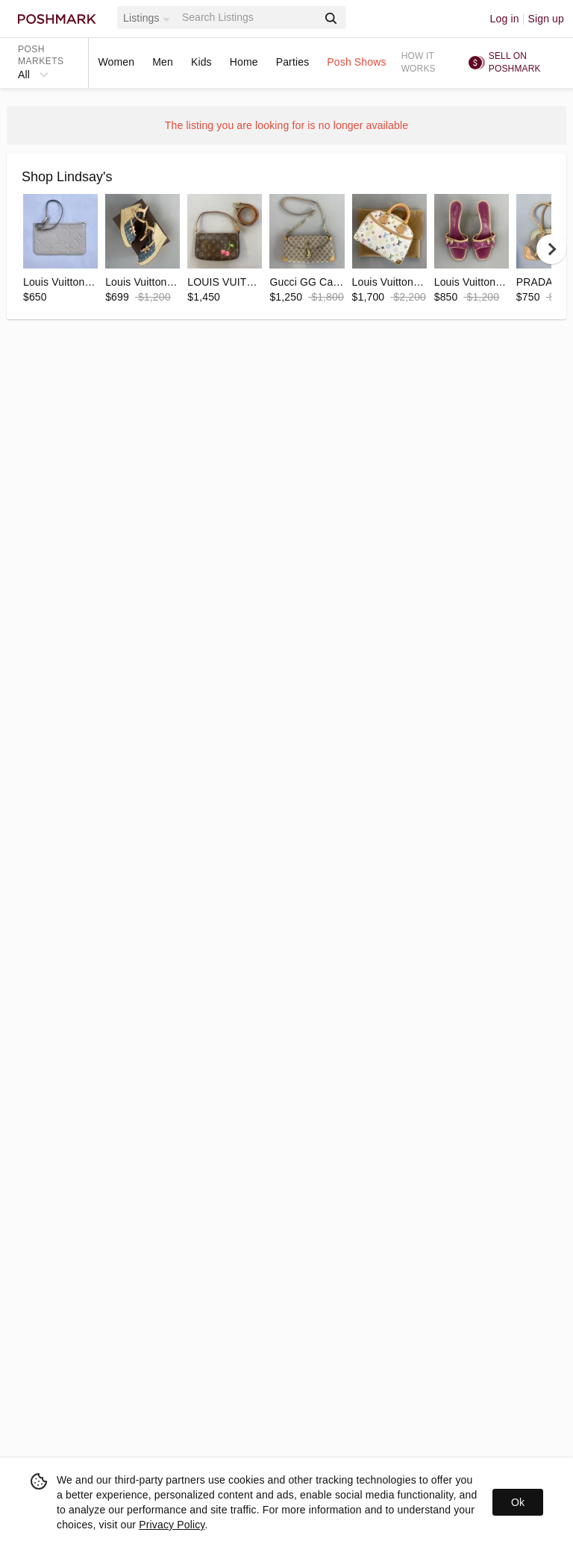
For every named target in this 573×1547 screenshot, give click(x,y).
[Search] (248, 17)
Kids (201, 62)
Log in (504, 19)
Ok (518, 1502)
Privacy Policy (171, 1525)
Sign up (545, 19)
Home (244, 62)
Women (116, 62)
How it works (418, 62)
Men (162, 62)
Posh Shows (356, 62)
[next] (551, 249)
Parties (293, 62)
